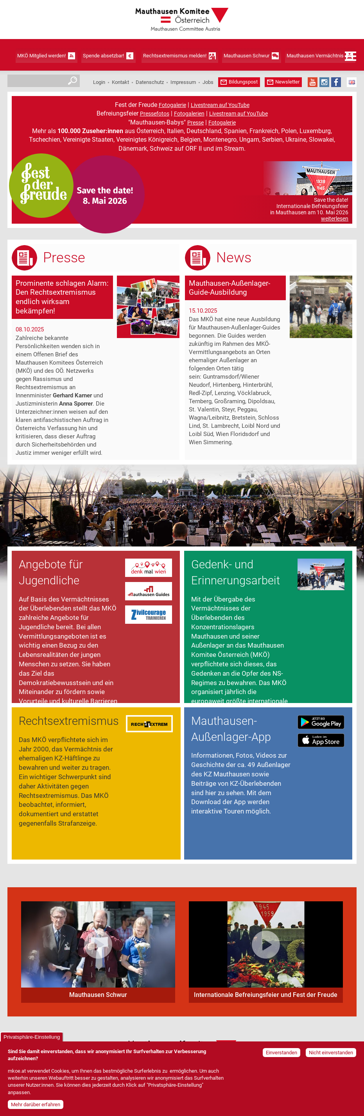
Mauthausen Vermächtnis (315, 56)
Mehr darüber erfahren (35, 1104)
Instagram (324, 82)
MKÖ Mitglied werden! (41, 56)
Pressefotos (154, 113)
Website (148, 568)
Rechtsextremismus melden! (174, 56)
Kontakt (120, 82)
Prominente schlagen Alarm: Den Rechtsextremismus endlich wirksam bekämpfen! (62, 297)
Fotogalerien (189, 113)
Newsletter (287, 82)
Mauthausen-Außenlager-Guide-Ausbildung (229, 288)
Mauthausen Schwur (246, 56)
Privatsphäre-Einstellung (32, 1037)
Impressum (183, 82)
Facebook (336, 82)
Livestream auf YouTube (220, 105)
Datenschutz (150, 82)
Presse (195, 122)
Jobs (208, 82)
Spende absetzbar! (103, 56)
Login (99, 82)
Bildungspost (243, 82)
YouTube (312, 82)
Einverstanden (281, 1052)
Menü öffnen (351, 56)
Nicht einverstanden (331, 1052)
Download (321, 722)
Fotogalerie (172, 105)
